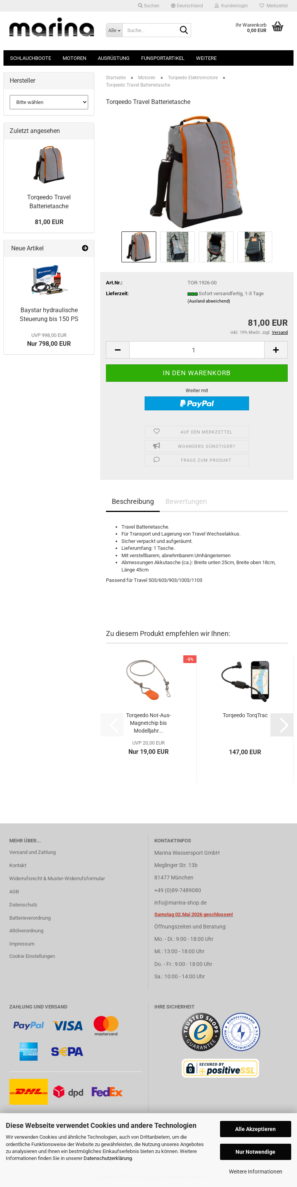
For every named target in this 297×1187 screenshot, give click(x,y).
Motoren (74, 58)
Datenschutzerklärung (108, 1158)
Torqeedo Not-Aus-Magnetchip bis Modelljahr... (148, 723)
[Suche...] (114, 30)
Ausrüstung (114, 58)
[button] (187, 6)
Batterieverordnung (30, 918)
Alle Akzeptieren (255, 1129)
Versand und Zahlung (32, 852)
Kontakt (17, 865)
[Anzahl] (197, 350)
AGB (14, 892)
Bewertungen (186, 501)
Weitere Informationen (255, 1171)
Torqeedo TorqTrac (245, 715)
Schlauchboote (30, 58)
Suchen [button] (148, 6)
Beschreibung (133, 501)
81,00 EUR (49, 222)
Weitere (206, 58)
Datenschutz (23, 905)
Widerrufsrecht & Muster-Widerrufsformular (57, 878)
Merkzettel (273, 6)
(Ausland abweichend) (209, 301)
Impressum (21, 944)
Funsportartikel (162, 58)
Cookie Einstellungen (32, 956)
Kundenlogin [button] (231, 6)
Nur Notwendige (255, 1152)
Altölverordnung (26, 931)
